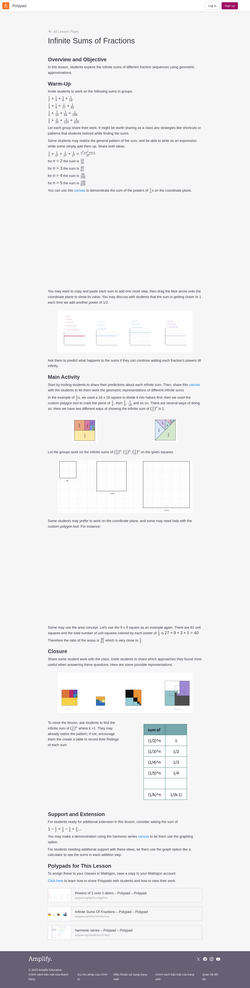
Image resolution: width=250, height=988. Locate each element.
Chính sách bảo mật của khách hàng (48, 977)
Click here (55, 881)
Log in (212, 5)
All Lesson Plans (63, 31)
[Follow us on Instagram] (211, 959)
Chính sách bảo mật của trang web (174, 977)
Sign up (230, 5)
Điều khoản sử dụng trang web (130, 977)
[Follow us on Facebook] (205, 959)
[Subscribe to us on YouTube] (218, 959)
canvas (79, 190)
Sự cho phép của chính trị (93, 977)
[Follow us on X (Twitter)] (198, 959)
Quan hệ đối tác (210, 977)
